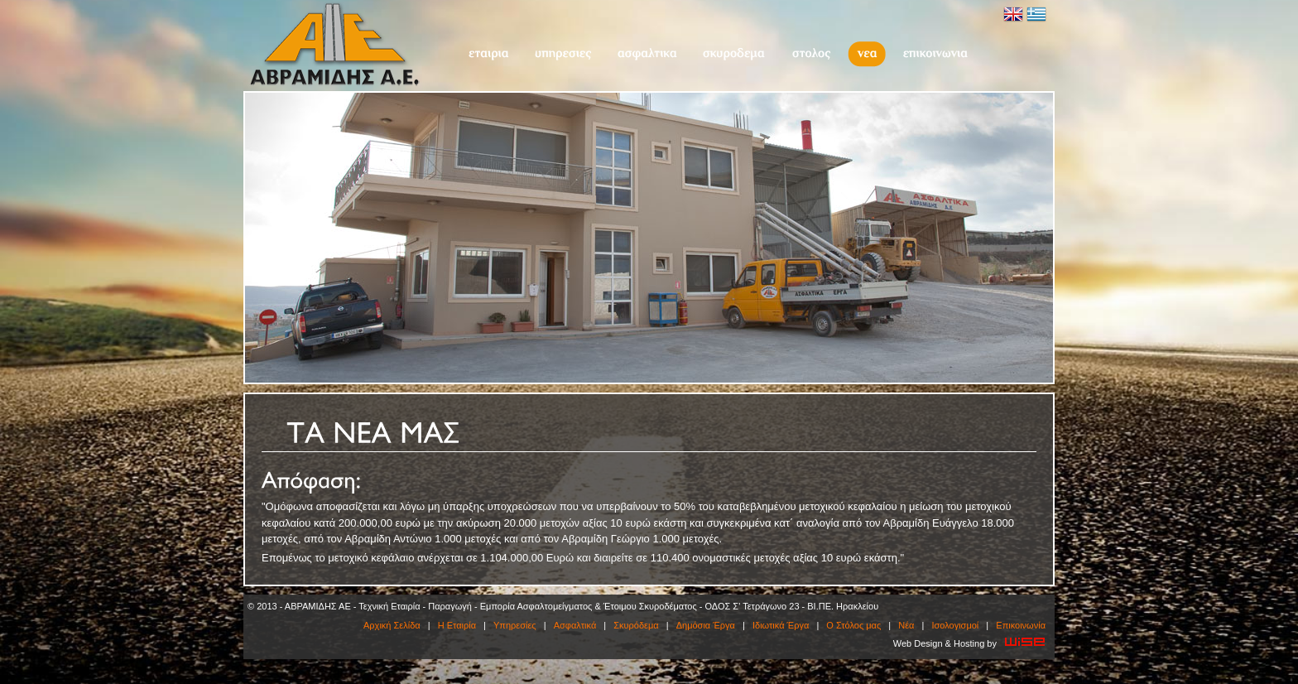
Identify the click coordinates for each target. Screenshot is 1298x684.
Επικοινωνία (935, 54)
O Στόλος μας (810, 54)
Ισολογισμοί (954, 625)
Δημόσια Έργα (705, 625)
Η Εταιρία (488, 54)
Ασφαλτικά (646, 54)
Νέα (867, 54)
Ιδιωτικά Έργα (780, 625)
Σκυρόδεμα (734, 54)
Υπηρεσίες (563, 54)
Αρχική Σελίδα (392, 625)
